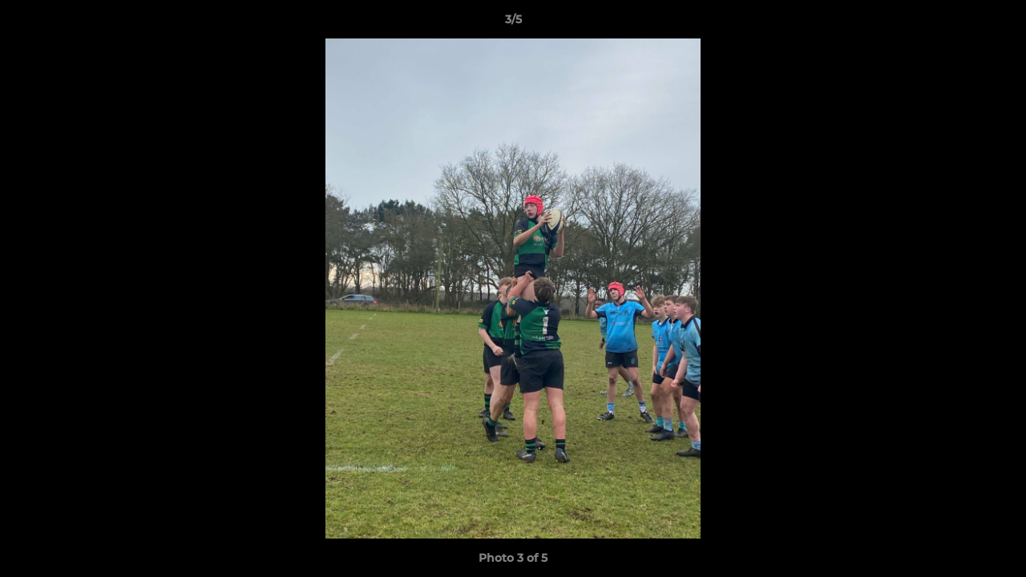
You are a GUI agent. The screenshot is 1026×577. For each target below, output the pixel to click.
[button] (997, 23)
